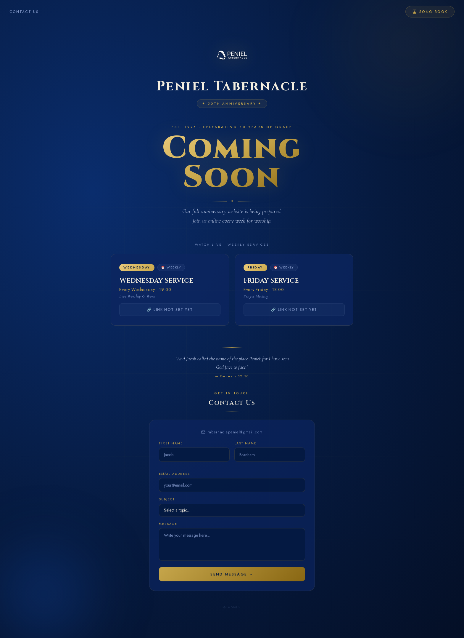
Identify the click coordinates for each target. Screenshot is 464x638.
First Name (171, 448)
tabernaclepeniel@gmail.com (231, 437)
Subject (167, 504)
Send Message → (231, 579)
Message (168, 529)
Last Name (245, 448)
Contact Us (24, 11)
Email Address (174, 478)
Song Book (429, 12)
